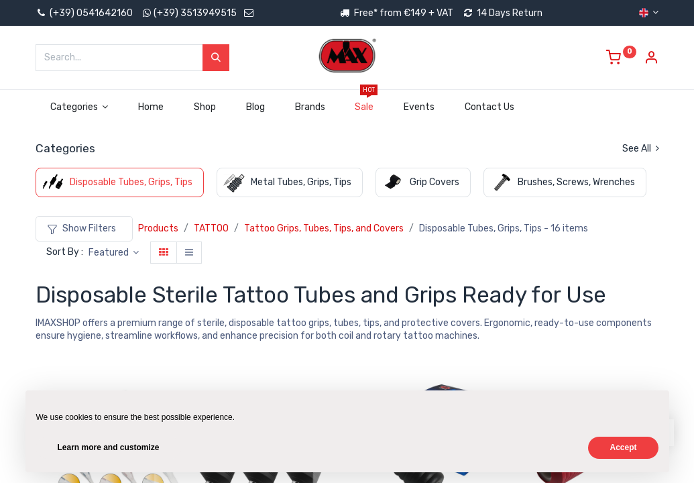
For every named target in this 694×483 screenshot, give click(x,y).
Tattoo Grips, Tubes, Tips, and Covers (324, 228)
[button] (114, 252)
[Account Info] (651, 59)
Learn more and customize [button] (109, 447)
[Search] (216, 57)
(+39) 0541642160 (84, 13)
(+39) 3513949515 (195, 13)
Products (158, 228)
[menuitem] (151, 107)
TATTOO (211, 228)
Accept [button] (623, 447)
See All (640, 148)
